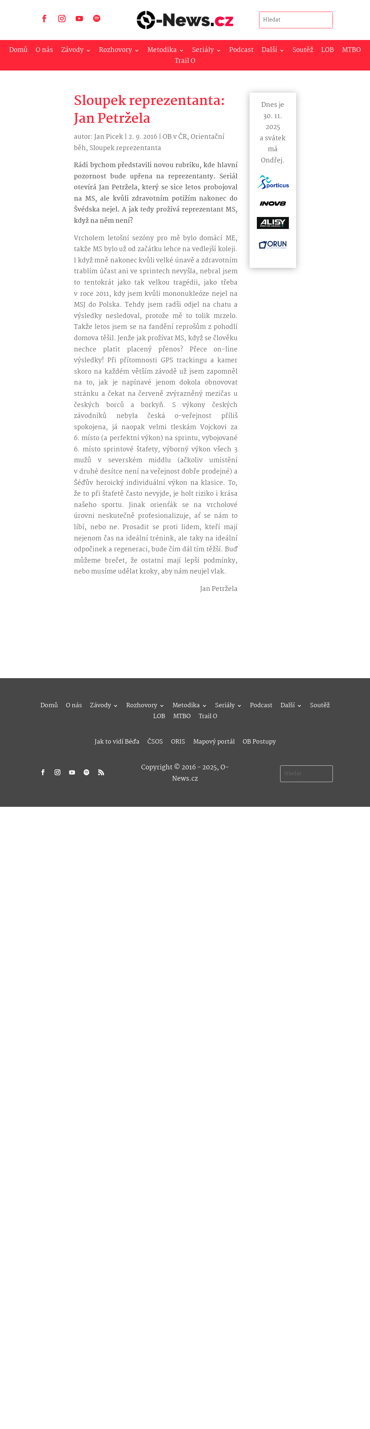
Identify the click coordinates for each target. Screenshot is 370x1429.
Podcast (241, 52)
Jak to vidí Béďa (117, 741)
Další (269, 52)
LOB (327, 52)
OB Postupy (259, 741)
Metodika (162, 52)
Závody (72, 52)
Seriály (203, 52)
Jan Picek (108, 137)
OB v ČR (175, 137)
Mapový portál (214, 741)
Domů (18, 52)
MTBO (351, 52)
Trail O (185, 63)
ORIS (178, 741)
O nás (44, 52)
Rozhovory (115, 52)
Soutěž (303, 52)
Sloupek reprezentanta (125, 148)
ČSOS (155, 741)
